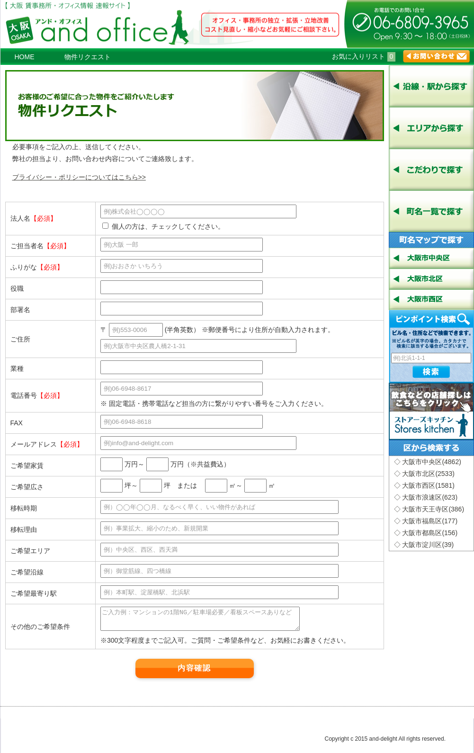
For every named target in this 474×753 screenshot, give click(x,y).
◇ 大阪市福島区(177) (426, 521)
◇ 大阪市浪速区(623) (426, 497)
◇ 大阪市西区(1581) (424, 485)
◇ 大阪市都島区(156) (426, 533)
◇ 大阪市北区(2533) (424, 473)
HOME (25, 57)
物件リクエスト (87, 57)
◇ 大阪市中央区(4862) (427, 462)
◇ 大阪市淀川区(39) (424, 544)
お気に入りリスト (364, 56)
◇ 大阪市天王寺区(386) (429, 509)
